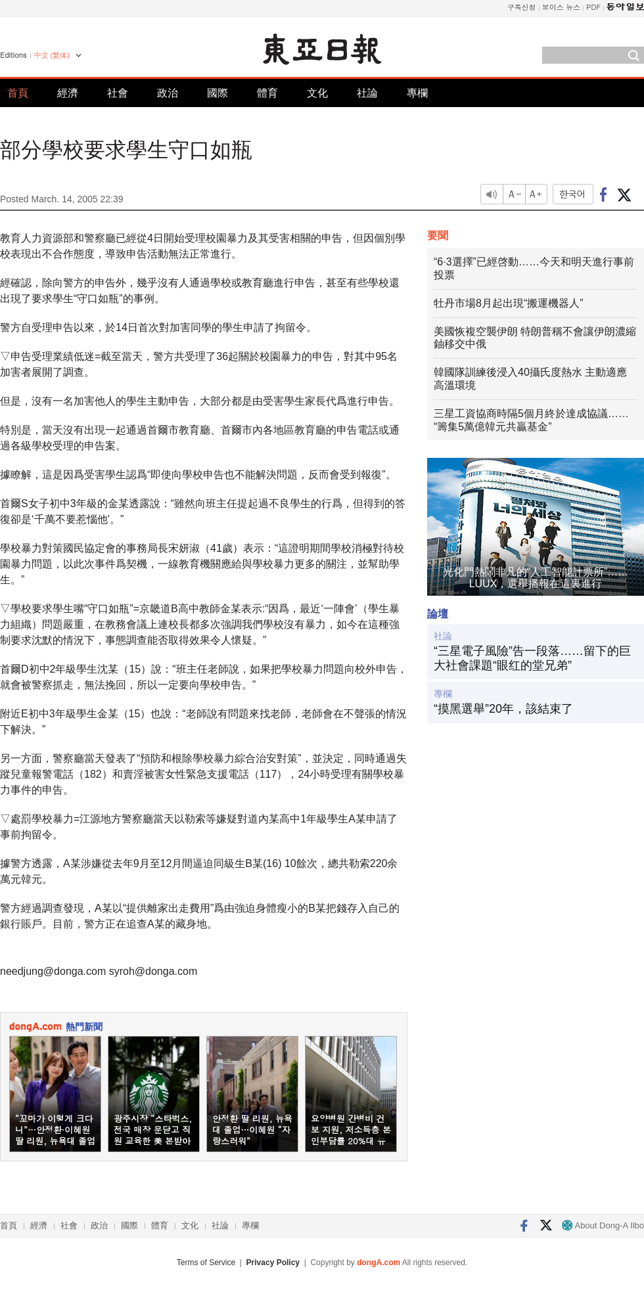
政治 (167, 93)
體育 (267, 93)
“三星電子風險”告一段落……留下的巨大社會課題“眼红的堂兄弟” (532, 658)
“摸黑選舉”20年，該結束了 (503, 708)
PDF (593, 7)
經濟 (67, 93)
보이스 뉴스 (561, 7)
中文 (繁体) (52, 55)
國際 (217, 93)
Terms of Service (206, 1262)
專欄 (417, 93)
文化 (317, 93)
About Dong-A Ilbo (603, 1225)
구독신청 (521, 7)
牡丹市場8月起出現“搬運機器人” (509, 303)
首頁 (17, 93)
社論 (367, 93)
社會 (117, 93)
